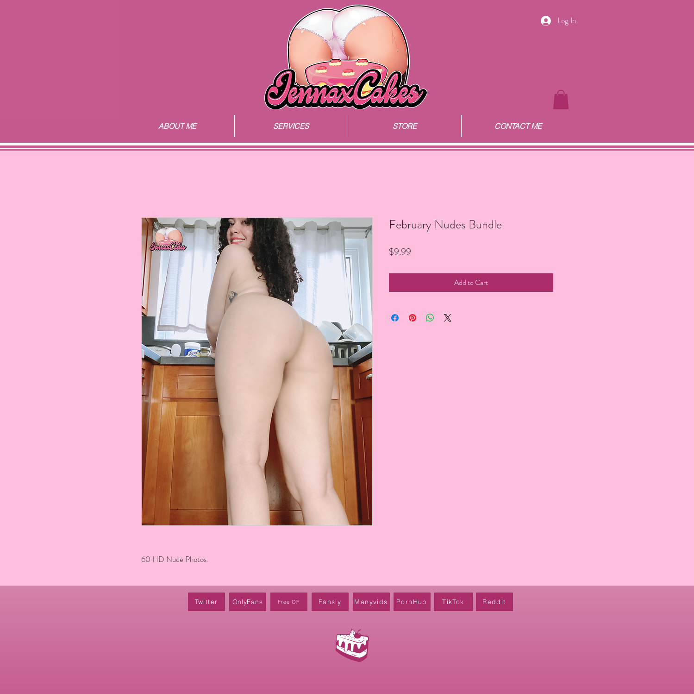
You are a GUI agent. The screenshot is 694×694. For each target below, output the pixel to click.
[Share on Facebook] (394, 317)
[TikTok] (453, 602)
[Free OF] (288, 602)
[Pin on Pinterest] (412, 317)
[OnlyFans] (247, 602)
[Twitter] (206, 602)
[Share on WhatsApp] (430, 317)
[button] (561, 99)
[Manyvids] (371, 602)
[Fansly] (330, 602)
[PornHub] (412, 602)
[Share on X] (447, 317)
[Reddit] (494, 602)
